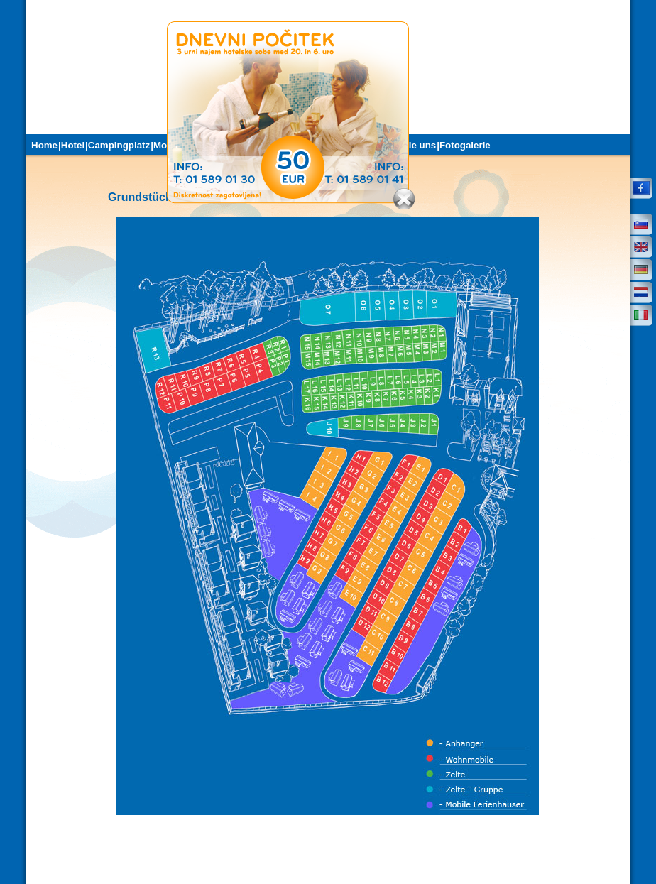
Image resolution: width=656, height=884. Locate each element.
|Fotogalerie (464, 145)
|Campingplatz (117, 145)
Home (44, 145)
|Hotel (71, 145)
